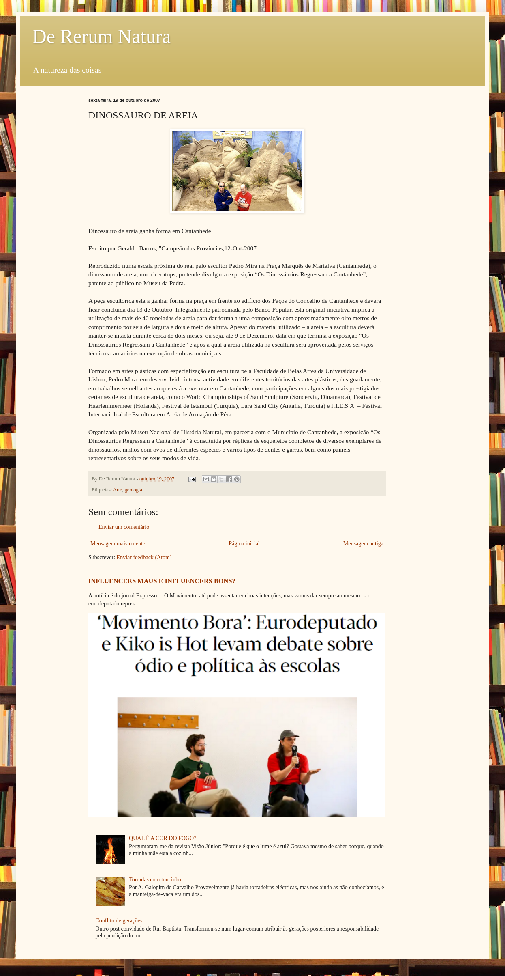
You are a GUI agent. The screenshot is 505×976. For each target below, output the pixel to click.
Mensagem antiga (363, 544)
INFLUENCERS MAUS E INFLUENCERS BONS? (161, 581)
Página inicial (244, 544)
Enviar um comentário (123, 527)
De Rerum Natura (101, 36)
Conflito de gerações (119, 921)
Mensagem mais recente (117, 544)
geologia (133, 490)
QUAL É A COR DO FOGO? (162, 838)
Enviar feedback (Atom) (144, 557)
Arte (117, 490)
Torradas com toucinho (155, 880)
